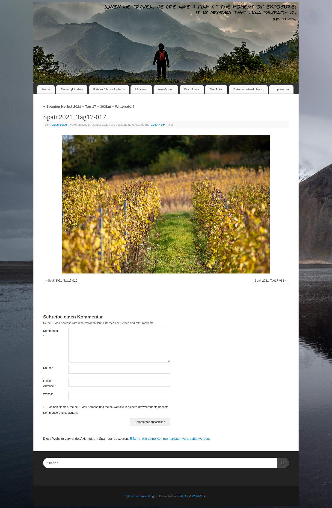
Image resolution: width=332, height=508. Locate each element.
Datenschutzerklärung (248, 89)
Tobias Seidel (59, 124)
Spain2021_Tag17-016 (62, 280)
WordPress (191, 89)
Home (46, 89)
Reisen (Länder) (72, 89)
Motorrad (141, 89)
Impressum (281, 89)
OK (281, 462)
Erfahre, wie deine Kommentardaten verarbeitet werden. (170, 438)
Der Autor (216, 89)
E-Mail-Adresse (49, 383)
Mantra (183, 496)
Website (48, 394)
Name (48, 367)
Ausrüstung (166, 89)
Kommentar (49, 333)
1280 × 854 (158, 124)
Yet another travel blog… (141, 496)
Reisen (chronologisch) (109, 89)
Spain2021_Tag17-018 (269, 280)
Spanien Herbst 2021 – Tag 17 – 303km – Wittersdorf (88, 106)
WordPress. (199, 496)
